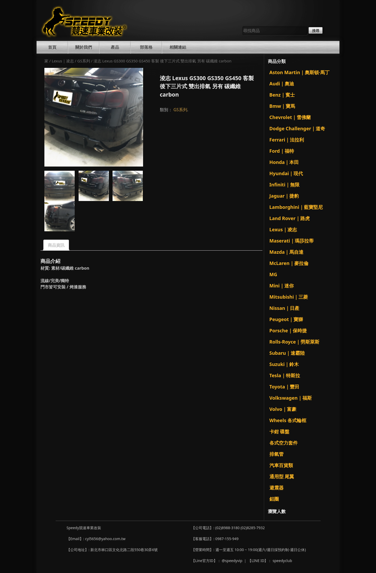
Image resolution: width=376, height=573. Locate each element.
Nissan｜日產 (284, 308)
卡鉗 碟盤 (279, 431)
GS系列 (83, 60)
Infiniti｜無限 (284, 184)
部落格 (146, 47)
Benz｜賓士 (282, 95)
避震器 (276, 488)
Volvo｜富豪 (282, 409)
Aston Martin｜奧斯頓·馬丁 (299, 72)
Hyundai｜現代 (286, 173)
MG (273, 274)
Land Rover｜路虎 (289, 218)
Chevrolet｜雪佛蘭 (290, 117)
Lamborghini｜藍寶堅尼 (296, 207)
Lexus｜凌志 (63, 60)
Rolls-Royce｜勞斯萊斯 (294, 342)
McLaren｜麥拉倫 (288, 263)
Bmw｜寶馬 (282, 106)
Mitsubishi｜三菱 (288, 297)
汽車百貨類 (281, 465)
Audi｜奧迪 (281, 83)
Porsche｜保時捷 (288, 330)
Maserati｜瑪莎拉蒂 (291, 241)
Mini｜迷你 (281, 285)
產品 (115, 47)
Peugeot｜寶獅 (286, 319)
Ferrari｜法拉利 (286, 140)
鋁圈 (274, 499)
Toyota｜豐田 (284, 386)
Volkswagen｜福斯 (290, 398)
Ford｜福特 (281, 151)
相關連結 (177, 47)
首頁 (52, 47)
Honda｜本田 (284, 162)
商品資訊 (56, 245)
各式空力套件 (283, 443)
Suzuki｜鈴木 (284, 364)
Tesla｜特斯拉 (284, 375)
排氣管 (276, 454)
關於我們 (83, 47)
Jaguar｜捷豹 (284, 196)
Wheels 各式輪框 (288, 420)
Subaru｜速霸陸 (287, 353)
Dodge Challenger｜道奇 (297, 128)
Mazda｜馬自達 (286, 252)
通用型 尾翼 (281, 476)
